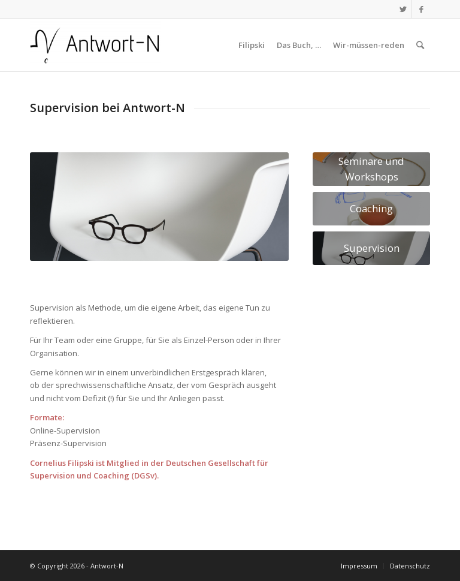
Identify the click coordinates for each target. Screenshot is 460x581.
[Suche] (420, 45)
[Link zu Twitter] (402, 9)
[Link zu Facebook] (421, 9)
